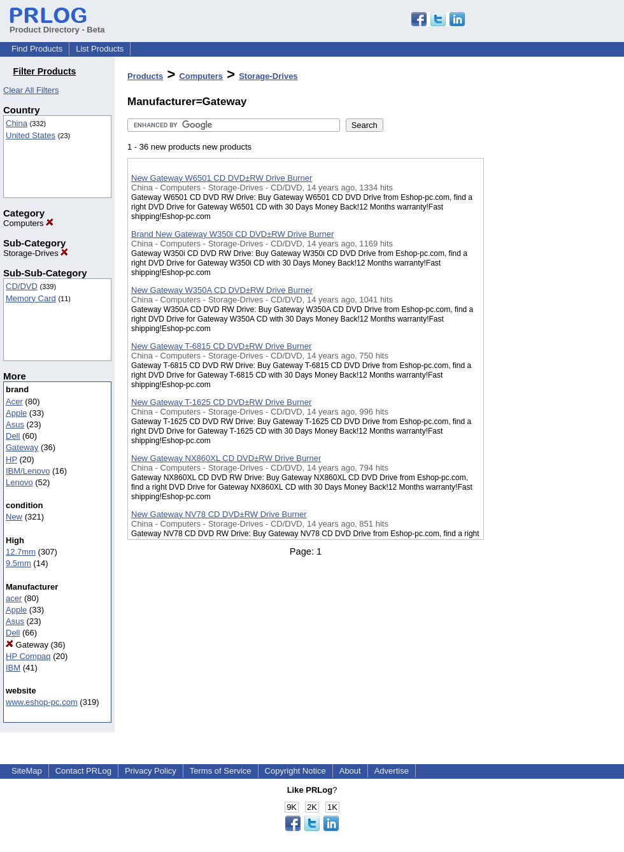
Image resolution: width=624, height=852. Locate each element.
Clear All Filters (31, 90)
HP (11, 459)
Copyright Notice (295, 771)
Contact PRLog (83, 771)
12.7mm (21, 552)
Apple (16, 413)
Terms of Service (221, 771)
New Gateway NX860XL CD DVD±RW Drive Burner (226, 458)
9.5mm (18, 563)
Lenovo (19, 482)
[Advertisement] (548, 330)
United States (30, 135)
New (14, 517)
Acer (14, 401)
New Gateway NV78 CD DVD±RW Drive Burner (219, 514)
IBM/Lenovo (28, 471)
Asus (15, 424)
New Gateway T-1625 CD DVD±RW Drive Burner (221, 402)
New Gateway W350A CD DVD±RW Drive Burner (222, 290)
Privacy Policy (150, 771)
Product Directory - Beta (57, 24)
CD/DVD (22, 286)
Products (145, 76)
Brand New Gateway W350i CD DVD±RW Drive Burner (232, 234)
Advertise (391, 771)
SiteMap (26, 771)
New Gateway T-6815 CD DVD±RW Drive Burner (221, 346)
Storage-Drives (35, 253)
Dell (13, 436)
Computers (28, 223)
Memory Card (31, 298)
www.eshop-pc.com (42, 702)
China (16, 123)
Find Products (36, 48)
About (350, 771)
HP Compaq (28, 656)
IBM (13, 667)
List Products (100, 48)
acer (14, 598)
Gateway (22, 447)
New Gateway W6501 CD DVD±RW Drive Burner (221, 178)
